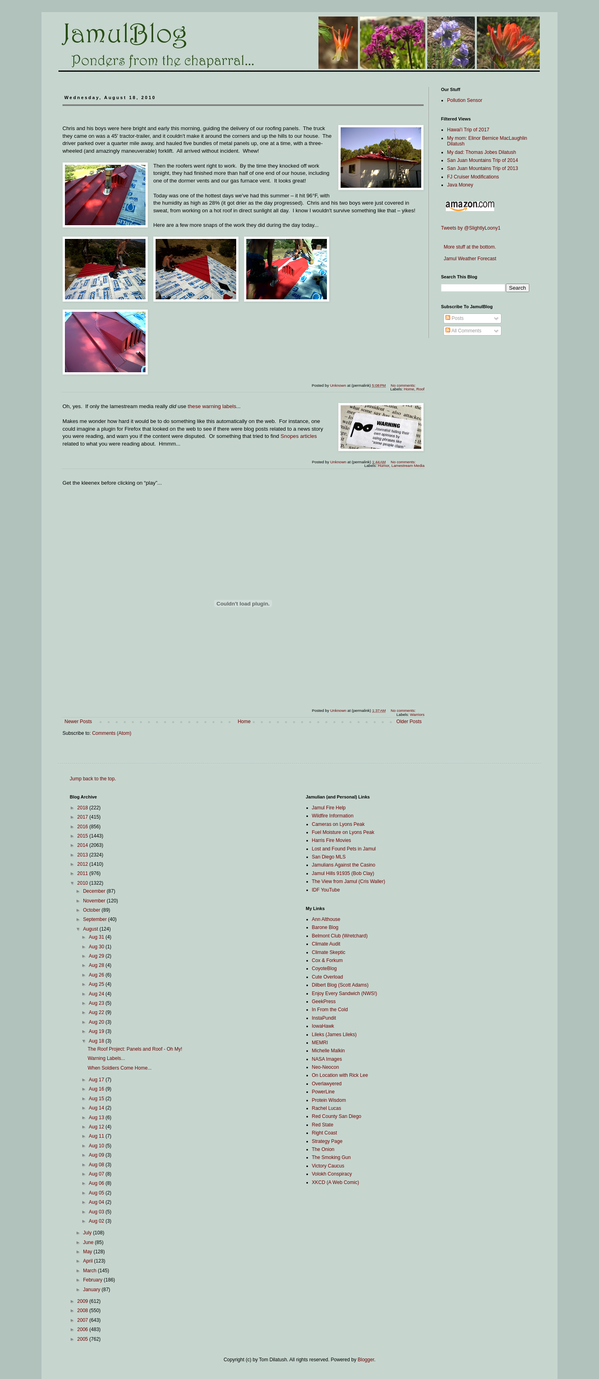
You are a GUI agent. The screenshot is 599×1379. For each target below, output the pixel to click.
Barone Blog (325, 927)
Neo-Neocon (325, 1067)
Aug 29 (97, 956)
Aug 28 (97, 965)
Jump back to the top (92, 779)
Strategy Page (327, 1141)
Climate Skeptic (328, 952)
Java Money (460, 185)
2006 (83, 1329)
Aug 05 (97, 1193)
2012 (83, 864)
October (92, 910)
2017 (83, 817)
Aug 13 (97, 1117)
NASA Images (327, 1059)
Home (244, 721)
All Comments (463, 331)
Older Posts (409, 721)
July (88, 1233)
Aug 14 (97, 1108)
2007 (83, 1320)
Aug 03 (97, 1212)
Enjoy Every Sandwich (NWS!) (344, 993)
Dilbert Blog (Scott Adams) (340, 985)
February (93, 1280)
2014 (83, 845)
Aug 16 (97, 1089)
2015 (83, 836)
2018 (83, 808)
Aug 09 (97, 1155)
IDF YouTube (326, 890)
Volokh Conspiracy (332, 1174)
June (89, 1242)
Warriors (417, 714)
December (95, 891)
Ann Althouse (326, 919)
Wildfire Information (333, 816)
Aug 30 (97, 947)
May (88, 1252)
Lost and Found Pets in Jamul (344, 849)
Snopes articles (299, 436)
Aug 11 (97, 1136)
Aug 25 (97, 984)
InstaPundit (324, 1018)
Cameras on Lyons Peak (338, 824)
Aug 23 (97, 1003)
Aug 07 (97, 1174)
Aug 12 (97, 1127)
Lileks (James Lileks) (334, 1034)
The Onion (323, 1149)
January (92, 1289)
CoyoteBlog (324, 968)
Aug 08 (97, 1164)
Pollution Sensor (464, 100)
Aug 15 (97, 1098)
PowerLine (323, 1092)
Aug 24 (97, 994)
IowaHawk (323, 1026)
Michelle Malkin (328, 1050)
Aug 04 (97, 1202)
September (95, 919)
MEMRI (320, 1042)
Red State (322, 1125)
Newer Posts (78, 721)
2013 (83, 855)
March (90, 1270)
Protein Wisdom (329, 1100)
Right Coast (324, 1133)
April (88, 1261)
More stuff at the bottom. (468, 247)
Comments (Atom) (111, 733)
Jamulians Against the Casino (343, 865)
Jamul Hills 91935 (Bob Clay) (343, 873)
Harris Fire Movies (331, 840)
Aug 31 (97, 937)
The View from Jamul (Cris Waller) (348, 881)
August (91, 929)
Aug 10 (97, 1146)
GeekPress (324, 1001)
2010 (83, 883)
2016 (83, 826)
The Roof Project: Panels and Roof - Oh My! (134, 1049)
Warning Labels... (106, 1058)
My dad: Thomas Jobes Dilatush (481, 152)
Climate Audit (326, 944)
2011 (83, 873)
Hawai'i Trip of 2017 (468, 130)
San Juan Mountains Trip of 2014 (482, 160)
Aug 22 (97, 1012)
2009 (83, 1301)
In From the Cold (330, 1009)
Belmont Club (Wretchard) (340, 936)
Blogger (366, 1359)
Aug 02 (97, 1221)
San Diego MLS (329, 857)
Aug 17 (97, 1079)
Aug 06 (97, 1183)
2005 (83, 1339)
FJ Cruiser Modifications (473, 177)
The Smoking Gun (331, 1157)
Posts (454, 318)
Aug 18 (97, 1041)
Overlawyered (327, 1084)
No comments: (404, 385)
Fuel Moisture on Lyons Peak (343, 832)
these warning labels (212, 406)
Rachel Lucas (326, 1108)
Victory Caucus (328, 1166)
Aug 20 (97, 1022)
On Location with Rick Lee (340, 1075)
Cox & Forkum (327, 960)
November (95, 901)
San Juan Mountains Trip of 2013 (482, 168)
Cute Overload (327, 977)
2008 (83, 1310)
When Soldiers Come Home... (119, 1068)
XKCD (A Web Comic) (335, 1182)
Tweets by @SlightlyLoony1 (471, 228)
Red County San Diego (337, 1116)
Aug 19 (97, 1031)
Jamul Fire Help (329, 808)
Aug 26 (97, 975)
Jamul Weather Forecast (468, 258)
